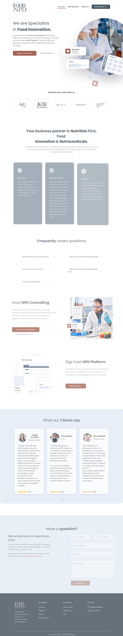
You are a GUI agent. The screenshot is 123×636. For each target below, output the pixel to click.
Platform (42, 611)
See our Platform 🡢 (47, 53)
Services (61, 7)
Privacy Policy (68, 607)
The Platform (73, 7)
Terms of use (68, 611)
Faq (64, 614)
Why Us (86, 7)
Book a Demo (101, 7)
